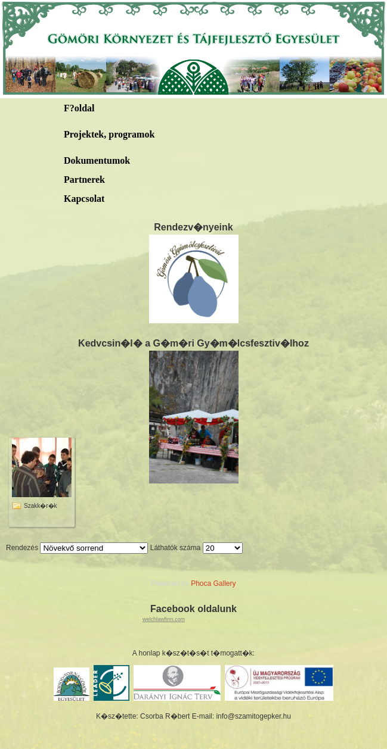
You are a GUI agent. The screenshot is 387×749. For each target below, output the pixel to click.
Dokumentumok (97, 160)
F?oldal (79, 108)
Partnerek (84, 179)
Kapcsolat (84, 199)
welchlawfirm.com (164, 619)
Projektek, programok (109, 134)
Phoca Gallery (213, 583)
